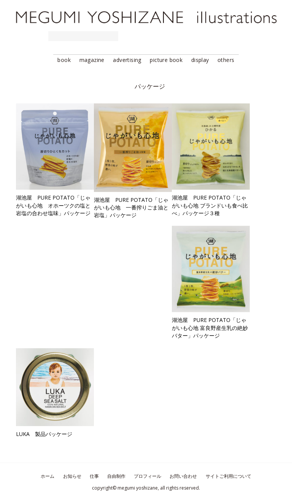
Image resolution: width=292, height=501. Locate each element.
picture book (166, 59)
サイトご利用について (228, 476)
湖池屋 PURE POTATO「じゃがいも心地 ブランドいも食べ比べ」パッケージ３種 (210, 205)
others (226, 59)
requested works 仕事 (83, 36)
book (64, 59)
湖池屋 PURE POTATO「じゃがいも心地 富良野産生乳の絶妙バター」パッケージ (210, 327)
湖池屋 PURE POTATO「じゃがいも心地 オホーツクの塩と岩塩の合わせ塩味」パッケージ (53, 205)
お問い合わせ (183, 476)
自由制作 (116, 476)
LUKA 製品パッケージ (44, 434)
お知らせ (72, 476)
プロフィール (147, 476)
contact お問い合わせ (261, 36)
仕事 (94, 476)
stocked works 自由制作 (160, 36)
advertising (127, 59)
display (200, 59)
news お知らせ (25, 36)
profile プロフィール (218, 36)
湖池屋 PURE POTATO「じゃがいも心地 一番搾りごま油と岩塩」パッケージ (131, 207)
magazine (92, 59)
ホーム (47, 476)
